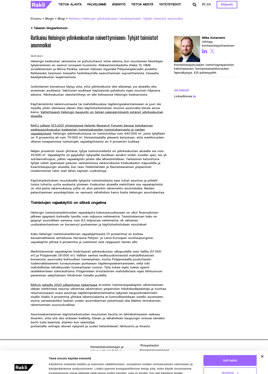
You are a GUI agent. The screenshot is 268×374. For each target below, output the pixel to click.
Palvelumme (96, 4)
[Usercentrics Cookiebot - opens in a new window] (24, 367)
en (209, 4)
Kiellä (230, 363)
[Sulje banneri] (262, 335)
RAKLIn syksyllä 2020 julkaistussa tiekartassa (64, 285)
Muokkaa (230, 351)
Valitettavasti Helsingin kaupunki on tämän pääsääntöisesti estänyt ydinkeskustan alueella (97, 114)
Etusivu (36, 18)
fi (203, 4)
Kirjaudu (227, 4)
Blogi (61, 18)
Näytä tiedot (57, 366)
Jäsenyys (118, 4)
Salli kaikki (230, 339)
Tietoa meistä (142, 4)
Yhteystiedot (170, 4)
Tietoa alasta (70, 4)
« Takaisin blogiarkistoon (49, 28)
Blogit (49, 18)
